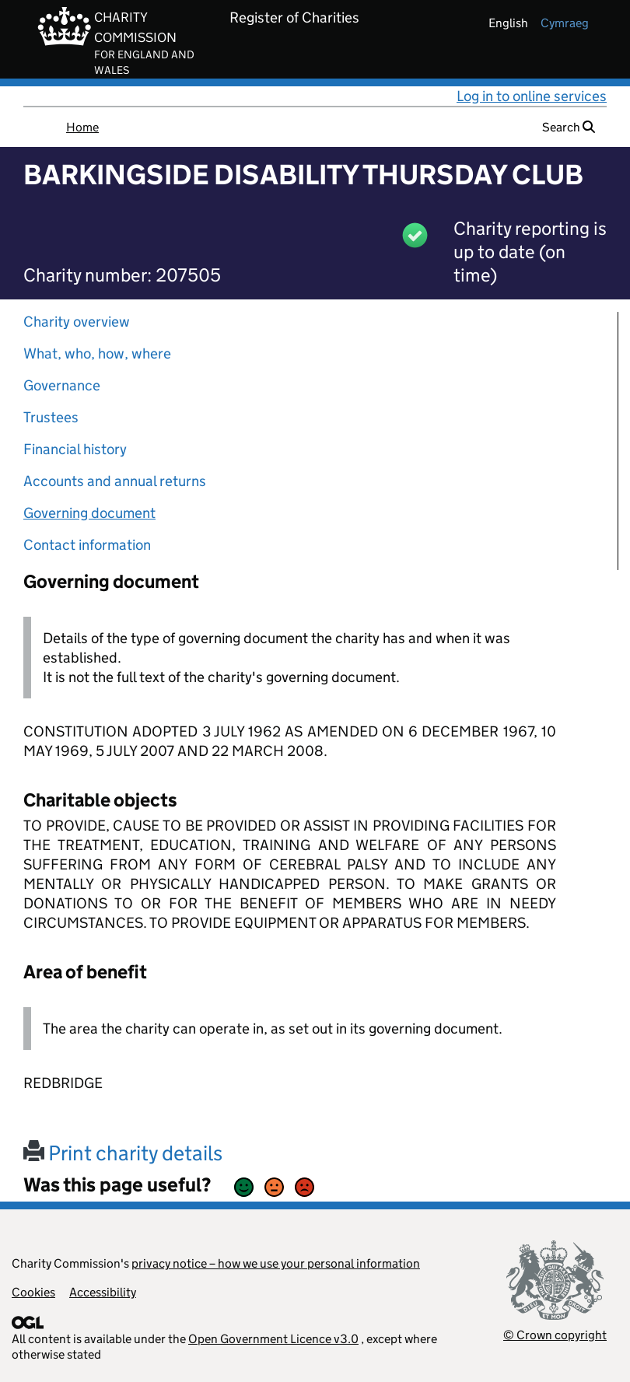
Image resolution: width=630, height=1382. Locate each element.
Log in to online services (532, 96)
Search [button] (568, 127)
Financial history (75, 449)
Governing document (89, 513)
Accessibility (102, 1292)
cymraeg (565, 23)
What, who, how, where (97, 353)
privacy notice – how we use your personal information (275, 1263)
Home (82, 127)
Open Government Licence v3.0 (273, 1338)
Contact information (87, 545)
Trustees (51, 417)
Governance (61, 385)
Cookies (33, 1292)
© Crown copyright (555, 1335)
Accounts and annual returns (114, 481)
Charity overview (76, 322)
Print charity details (122, 1153)
